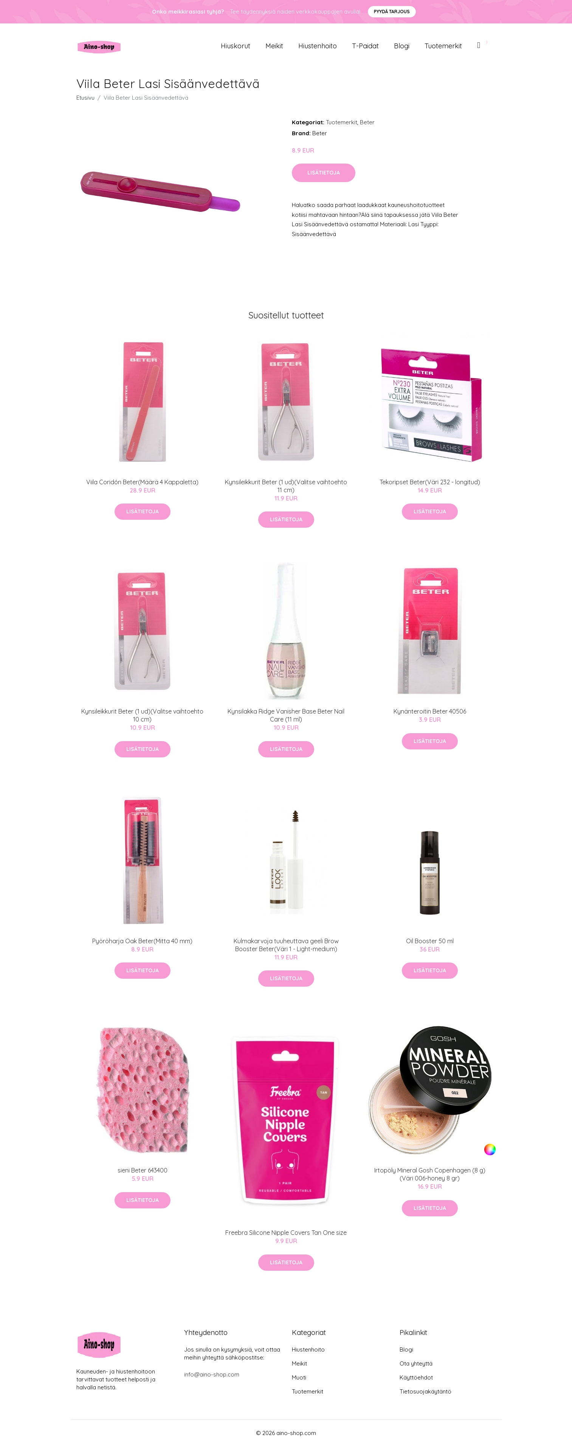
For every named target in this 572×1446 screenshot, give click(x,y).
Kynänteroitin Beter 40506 (430, 711)
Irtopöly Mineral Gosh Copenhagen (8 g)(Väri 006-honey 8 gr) (429, 1174)
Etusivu (85, 97)
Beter (367, 122)
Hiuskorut (235, 46)
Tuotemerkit (443, 46)
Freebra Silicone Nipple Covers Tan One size (286, 1232)
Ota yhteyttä (416, 1363)
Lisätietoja (323, 172)
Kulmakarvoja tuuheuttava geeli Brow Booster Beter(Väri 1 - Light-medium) (286, 945)
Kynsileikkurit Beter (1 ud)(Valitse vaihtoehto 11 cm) (286, 486)
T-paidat (365, 46)
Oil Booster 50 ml (430, 941)
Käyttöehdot (416, 1377)
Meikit (274, 46)
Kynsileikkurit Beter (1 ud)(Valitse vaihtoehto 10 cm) (142, 715)
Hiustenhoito (317, 46)
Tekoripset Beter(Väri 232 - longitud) (430, 482)
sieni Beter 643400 (142, 1170)
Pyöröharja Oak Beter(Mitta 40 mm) (142, 941)
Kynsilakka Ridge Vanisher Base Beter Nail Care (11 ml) (286, 715)
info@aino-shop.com (211, 1374)
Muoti (299, 1377)
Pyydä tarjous (392, 11)
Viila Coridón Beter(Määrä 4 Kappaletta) (142, 482)
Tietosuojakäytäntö (425, 1391)
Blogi (401, 46)
